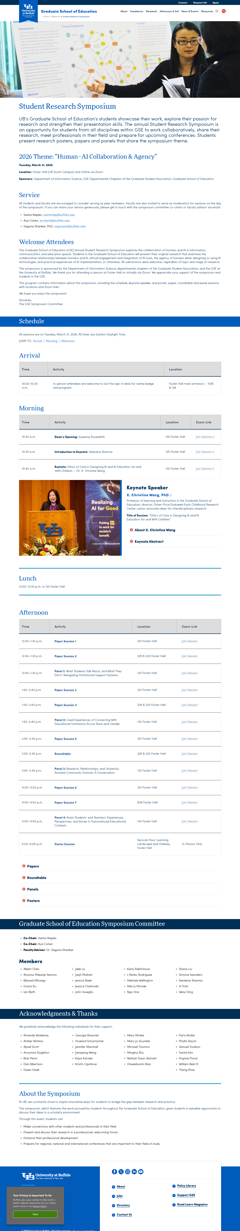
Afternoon (68, 341)
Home (46, 17)
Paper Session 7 (66, 802)
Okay (35, 1214)
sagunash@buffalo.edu (70, 226)
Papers (33, 866)
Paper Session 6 (66, 787)
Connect (182, 2)
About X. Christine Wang (155, 530)
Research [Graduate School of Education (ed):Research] (56, 17)
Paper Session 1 (65, 641)
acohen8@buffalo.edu (55, 220)
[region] (35, 1205)
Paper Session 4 (66, 705)
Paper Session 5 (66, 739)
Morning (51, 341)
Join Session (205, 436)
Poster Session (65, 844)
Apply (216, 2)
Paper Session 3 (66, 690)
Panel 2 (60, 720)
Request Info (200, 2)
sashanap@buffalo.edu (59, 215)
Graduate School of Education (71, 11)
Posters (33, 901)
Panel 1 (59, 671)
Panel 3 (60, 768)
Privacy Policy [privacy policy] (40, 1206)
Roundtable (63, 754)
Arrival (37, 341)
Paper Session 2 (66, 656)
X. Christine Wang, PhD (149, 494)
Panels (32, 889)
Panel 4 (60, 817)
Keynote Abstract (149, 541)
